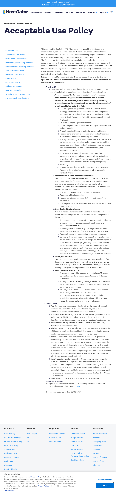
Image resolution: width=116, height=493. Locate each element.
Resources (80, 12)
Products (49, 12)
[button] (103, 12)
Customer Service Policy (15, 59)
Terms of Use (35, 477)
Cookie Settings (78, 460)
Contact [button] (92, 12)
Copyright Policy (12, 82)
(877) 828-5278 (68, 5)
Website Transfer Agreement (17, 94)
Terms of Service (12, 51)
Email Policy (10, 78)
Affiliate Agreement (13, 86)
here (78, 386)
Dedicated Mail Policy (14, 74)
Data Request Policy (14, 90)
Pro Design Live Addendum (17, 98)
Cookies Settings (105, 480)
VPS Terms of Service (14, 70)
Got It (105, 486)
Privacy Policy (43, 486)
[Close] (113, 482)
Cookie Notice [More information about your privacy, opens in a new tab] (9, 491)
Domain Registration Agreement (19, 62)
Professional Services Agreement (19, 66)
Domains (59, 12)
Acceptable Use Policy (15, 55)
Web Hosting (36, 12)
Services (69, 12)
